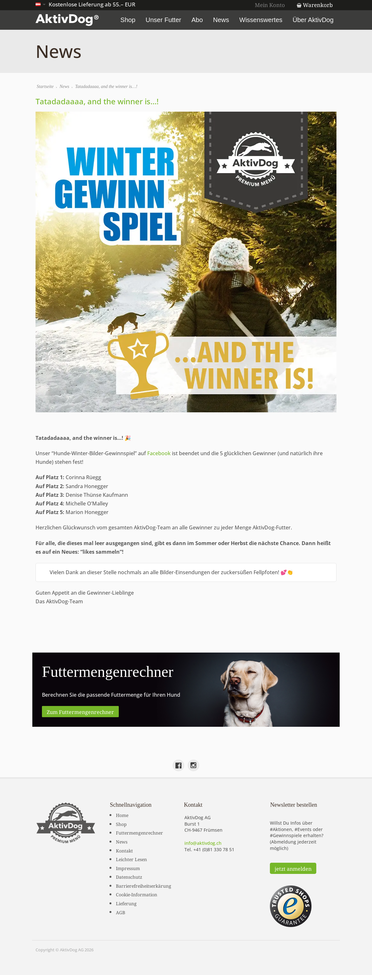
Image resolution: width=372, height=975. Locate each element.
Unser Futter (164, 19)
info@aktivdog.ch (203, 843)
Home (122, 815)
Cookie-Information (136, 894)
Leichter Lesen (131, 859)
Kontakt (124, 850)
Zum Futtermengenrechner (80, 711)
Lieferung (126, 903)
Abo (198, 19)
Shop (128, 19)
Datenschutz (129, 876)
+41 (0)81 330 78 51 (213, 849)
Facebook (159, 453)
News (222, 19)
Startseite (45, 86)
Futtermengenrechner (139, 832)
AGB (120, 912)
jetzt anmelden (293, 868)
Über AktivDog (314, 19)
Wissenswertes (261, 19)
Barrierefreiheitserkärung (143, 885)
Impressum (128, 867)
